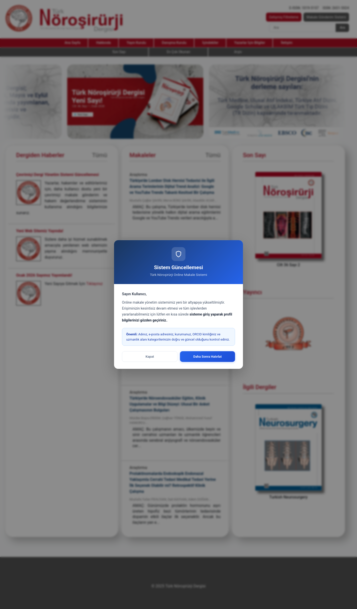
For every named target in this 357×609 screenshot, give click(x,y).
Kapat (150, 356)
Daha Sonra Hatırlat (207, 356)
